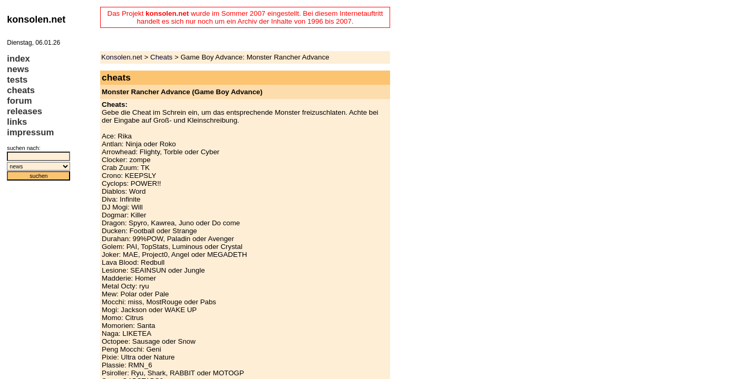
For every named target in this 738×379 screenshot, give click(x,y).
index (18, 59)
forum (19, 101)
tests (17, 80)
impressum (30, 132)
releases (24, 111)
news (18, 69)
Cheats (161, 57)
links (17, 122)
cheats (21, 90)
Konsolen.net (121, 57)
